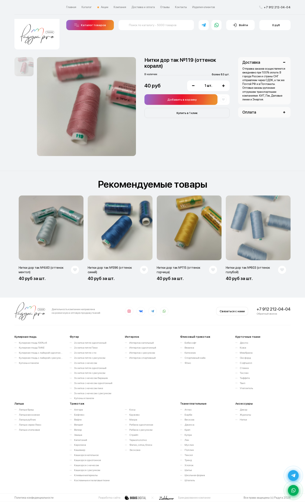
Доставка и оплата (143, 7)
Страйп (133, 434)
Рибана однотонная (141, 424)
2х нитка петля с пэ (85, 352)
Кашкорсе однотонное (87, 460)
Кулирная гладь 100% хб (33, 342)
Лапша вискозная (29, 414)
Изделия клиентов (203, 7)
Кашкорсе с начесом (86, 465)
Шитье (188, 470)
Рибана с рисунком (140, 429)
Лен (187, 440)
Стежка (244, 368)
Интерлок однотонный (142, 347)
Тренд (188, 460)
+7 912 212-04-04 (275, 7)
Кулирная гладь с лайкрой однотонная (41, 352)
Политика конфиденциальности (34, 497)
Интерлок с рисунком (142, 352)
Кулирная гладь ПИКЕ (32, 347)
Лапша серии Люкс (30, 424)
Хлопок (189, 465)
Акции (102, 7)
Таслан (244, 372)
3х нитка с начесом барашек (91, 378)
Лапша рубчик (27, 419)
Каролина (80, 444)
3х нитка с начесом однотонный (93, 383)
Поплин (189, 450)
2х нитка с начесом (85, 362)
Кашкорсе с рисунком (87, 470)
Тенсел (189, 455)
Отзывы (165, 7)
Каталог (87, 7)
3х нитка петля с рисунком (89, 372)
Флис (188, 362)
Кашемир (79, 450)
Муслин (189, 444)
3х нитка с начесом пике (88, 388)
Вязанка (189, 347)
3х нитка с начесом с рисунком (92, 393)
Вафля (78, 419)
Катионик (190, 352)
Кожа (243, 347)
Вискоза (189, 419)
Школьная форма (195, 475)
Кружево (134, 414)
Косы (132, 409)
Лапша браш (26, 409)
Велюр (78, 429)
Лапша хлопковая (29, 429)
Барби (188, 414)
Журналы (245, 414)
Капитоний (80, 440)
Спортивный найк (195, 357)
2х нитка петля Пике (85, 347)
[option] (24, 66)
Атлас (188, 409)
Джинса (189, 424)
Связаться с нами (232, 311)
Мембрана (246, 352)
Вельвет (78, 424)
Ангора (78, 409)
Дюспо (244, 342)
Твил (242, 383)
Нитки (243, 419)
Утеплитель (246, 388)
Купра (188, 434)
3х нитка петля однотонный (90, 368)
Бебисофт (190, 342)
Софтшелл (246, 362)
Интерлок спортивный (142, 357)
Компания (120, 7)
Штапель (190, 480)
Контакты (181, 7)
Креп (187, 429)
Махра (133, 419)
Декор (243, 409)
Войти (240, 25)
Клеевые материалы (86, 475)
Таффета (245, 378)
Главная (71, 7)
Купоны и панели (29, 362)
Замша (78, 434)
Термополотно (138, 440)
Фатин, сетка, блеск (140, 444)
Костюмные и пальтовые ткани (92, 480)
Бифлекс (79, 414)
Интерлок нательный (141, 342)
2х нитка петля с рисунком (89, 357)
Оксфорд (245, 357)
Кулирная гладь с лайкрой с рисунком (41, 357)
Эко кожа (134, 450)
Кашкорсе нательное (86, 455)
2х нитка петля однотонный (90, 342)
